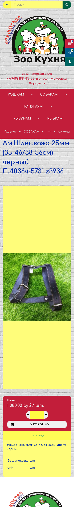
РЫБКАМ (55, 118)
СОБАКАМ (49, 94)
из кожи (64, 131)
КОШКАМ (16, 94)
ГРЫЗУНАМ (21, 118)
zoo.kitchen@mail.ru (37, 73)
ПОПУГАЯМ (32, 106)
